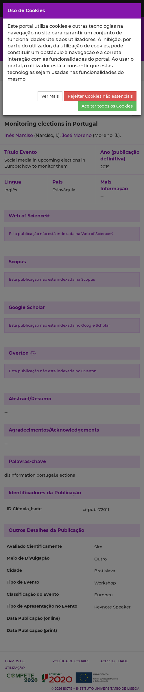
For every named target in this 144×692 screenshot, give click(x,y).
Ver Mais (50, 96)
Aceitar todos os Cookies (107, 106)
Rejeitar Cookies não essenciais (100, 96)
